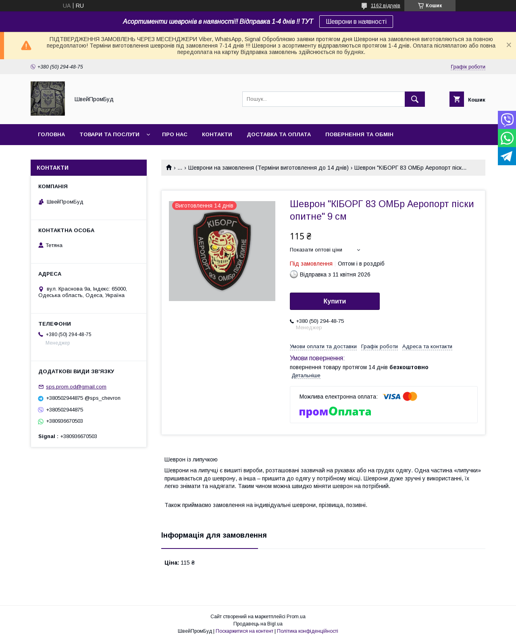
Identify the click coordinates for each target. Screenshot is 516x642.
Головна (51, 134)
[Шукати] (415, 99)
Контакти (217, 134)
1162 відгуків (385, 5)
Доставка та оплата (279, 134)
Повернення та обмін (359, 134)
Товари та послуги (109, 134)
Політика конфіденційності (307, 631)
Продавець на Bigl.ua (258, 624)
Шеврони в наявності (356, 21)
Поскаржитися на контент (244, 631)
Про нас (174, 134)
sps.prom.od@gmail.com (76, 387)
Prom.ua (296, 616)
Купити (335, 301)
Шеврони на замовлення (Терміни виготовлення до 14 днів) (268, 167)
